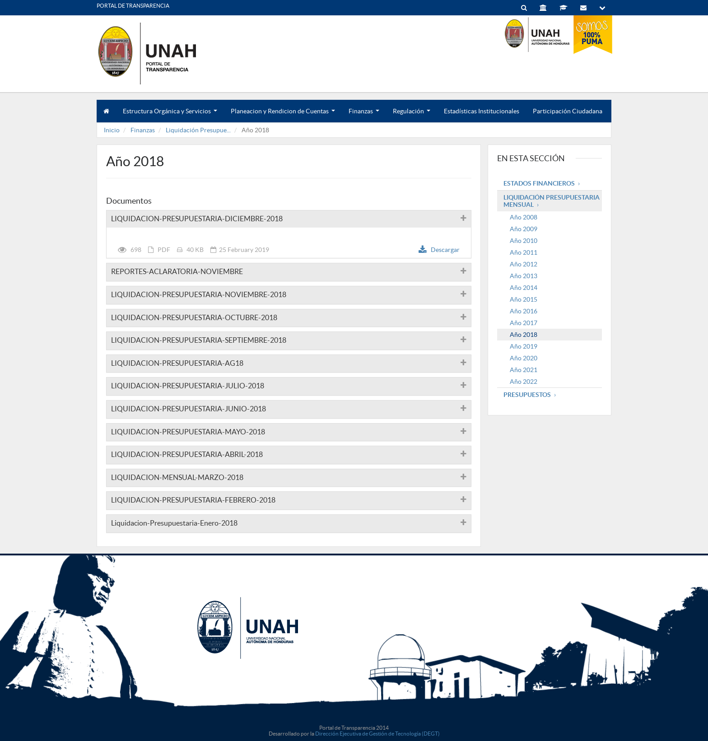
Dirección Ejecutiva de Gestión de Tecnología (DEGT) (377, 733)
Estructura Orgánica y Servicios (170, 114)
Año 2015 (523, 299)
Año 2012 (523, 264)
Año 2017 (523, 322)
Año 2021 (523, 369)
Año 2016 (523, 311)
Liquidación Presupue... (198, 130)
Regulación (411, 114)
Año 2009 (523, 229)
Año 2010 (523, 240)
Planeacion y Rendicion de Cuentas (283, 114)
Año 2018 (523, 334)
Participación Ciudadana (567, 111)
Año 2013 (523, 276)
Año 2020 (523, 358)
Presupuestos (527, 394)
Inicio (112, 130)
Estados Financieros (539, 183)
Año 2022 (523, 381)
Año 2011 (523, 252)
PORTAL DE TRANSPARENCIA (133, 6)
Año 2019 (523, 346)
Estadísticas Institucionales (481, 111)
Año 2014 (523, 287)
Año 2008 (523, 217)
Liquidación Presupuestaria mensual (551, 201)
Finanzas (364, 114)
